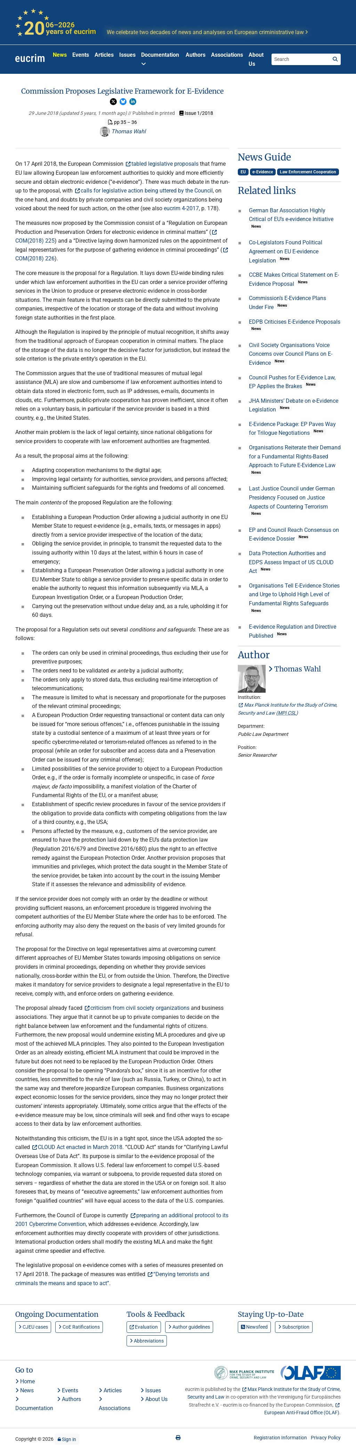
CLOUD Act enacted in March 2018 (80, 1147)
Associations (227, 55)
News (60, 55)
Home (25, 1381)
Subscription (293, 1327)
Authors (195, 55)
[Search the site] (301, 59)
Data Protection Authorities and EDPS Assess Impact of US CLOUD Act (291, 562)
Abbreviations (147, 1341)
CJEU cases (33, 1327)
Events (80, 55)
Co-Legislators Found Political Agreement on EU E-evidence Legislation (285, 251)
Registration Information (280, 1437)
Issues (127, 55)
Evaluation (144, 1327)
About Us (256, 59)
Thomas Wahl (122, 131)
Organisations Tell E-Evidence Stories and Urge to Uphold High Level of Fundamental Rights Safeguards (294, 594)
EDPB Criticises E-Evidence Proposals (294, 322)
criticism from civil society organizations (139, 1008)
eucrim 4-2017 (181, 208)
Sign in (67, 1439)
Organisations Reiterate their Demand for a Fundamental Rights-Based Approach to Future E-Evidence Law (295, 456)
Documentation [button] (160, 59)
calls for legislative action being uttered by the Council (147, 190)
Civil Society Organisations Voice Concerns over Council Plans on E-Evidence (290, 354)
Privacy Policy (326, 1437)
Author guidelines (189, 1327)
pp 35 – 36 (122, 122)
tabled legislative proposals (165, 163)
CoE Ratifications (79, 1327)
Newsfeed (254, 1327)
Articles (104, 55)
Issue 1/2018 (196, 113)
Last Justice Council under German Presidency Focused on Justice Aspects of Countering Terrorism (292, 497)
